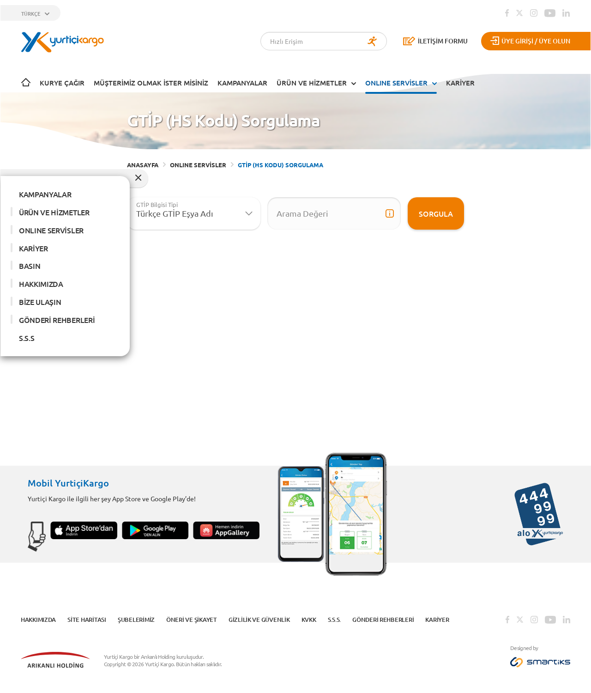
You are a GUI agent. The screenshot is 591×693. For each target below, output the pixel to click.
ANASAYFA (142, 165)
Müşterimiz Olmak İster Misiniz (151, 82)
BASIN (29, 266)
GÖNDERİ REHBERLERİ (57, 320)
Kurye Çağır (62, 82)
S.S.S (26, 338)
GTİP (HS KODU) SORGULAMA (280, 165)
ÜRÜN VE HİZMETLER (312, 82)
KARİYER (460, 82)
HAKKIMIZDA (41, 284)
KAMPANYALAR (242, 82)
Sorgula (436, 213)
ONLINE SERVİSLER (396, 82)
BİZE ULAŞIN (40, 302)
